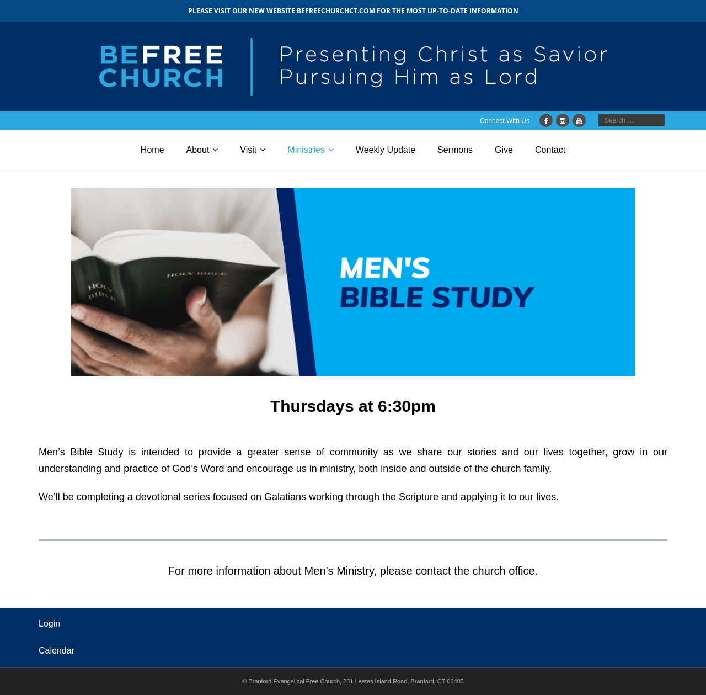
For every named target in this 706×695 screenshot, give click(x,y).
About (198, 150)
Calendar (56, 650)
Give (504, 150)
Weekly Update (385, 150)
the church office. (496, 571)
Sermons (455, 150)
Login (49, 623)
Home (152, 150)
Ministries (306, 150)
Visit (248, 150)
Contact (550, 150)
